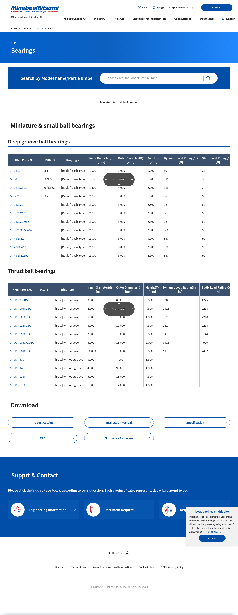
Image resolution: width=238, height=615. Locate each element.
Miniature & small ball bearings (120, 102)
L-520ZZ (18, 204)
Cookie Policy (146, 567)
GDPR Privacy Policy (172, 567)
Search (231, 18)
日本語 (160, 7)
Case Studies (183, 18)
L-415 (16, 179)
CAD (38, 28)
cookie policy (211, 531)
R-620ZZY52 (20, 255)
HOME (14, 28)
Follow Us (119, 553)
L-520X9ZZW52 (22, 230)
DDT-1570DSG (22, 334)
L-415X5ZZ (20, 187)
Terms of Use (78, 567)
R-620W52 (19, 247)
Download (207, 18)
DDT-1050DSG (22, 317)
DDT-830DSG (21, 300)
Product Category (74, 18)
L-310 (16, 170)
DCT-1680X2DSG (23, 342)
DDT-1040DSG (22, 308)
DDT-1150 (19, 376)
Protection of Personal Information (112, 567)
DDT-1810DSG (22, 351)
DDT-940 (18, 368)
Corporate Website (181, 7)
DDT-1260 (19, 385)
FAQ (144, 7)
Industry (99, 18)
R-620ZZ (18, 238)
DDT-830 (18, 359)
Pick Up (119, 18)
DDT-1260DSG (22, 325)
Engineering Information (149, 18)
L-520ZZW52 (21, 221)
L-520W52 (19, 213)
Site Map (59, 567)
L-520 (16, 196)
